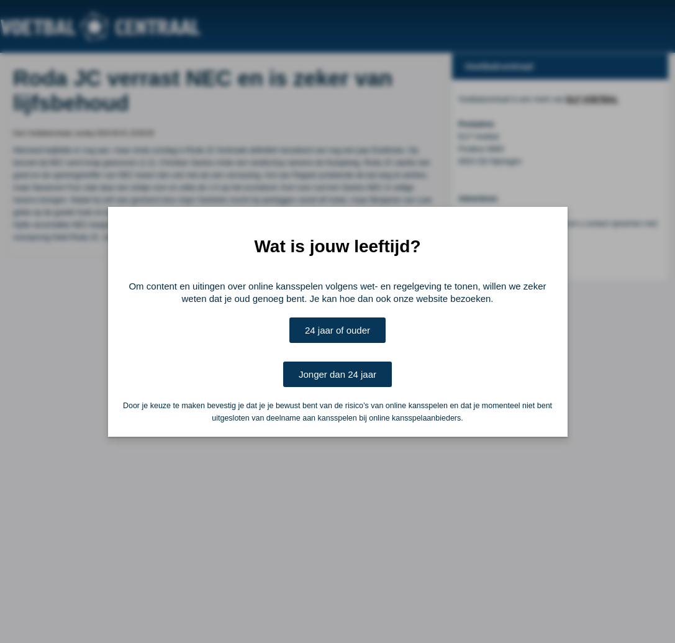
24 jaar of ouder (337, 330)
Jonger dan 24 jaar (337, 374)
